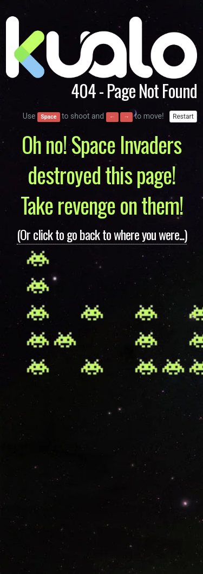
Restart (183, 116)
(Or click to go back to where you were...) (102, 234)
